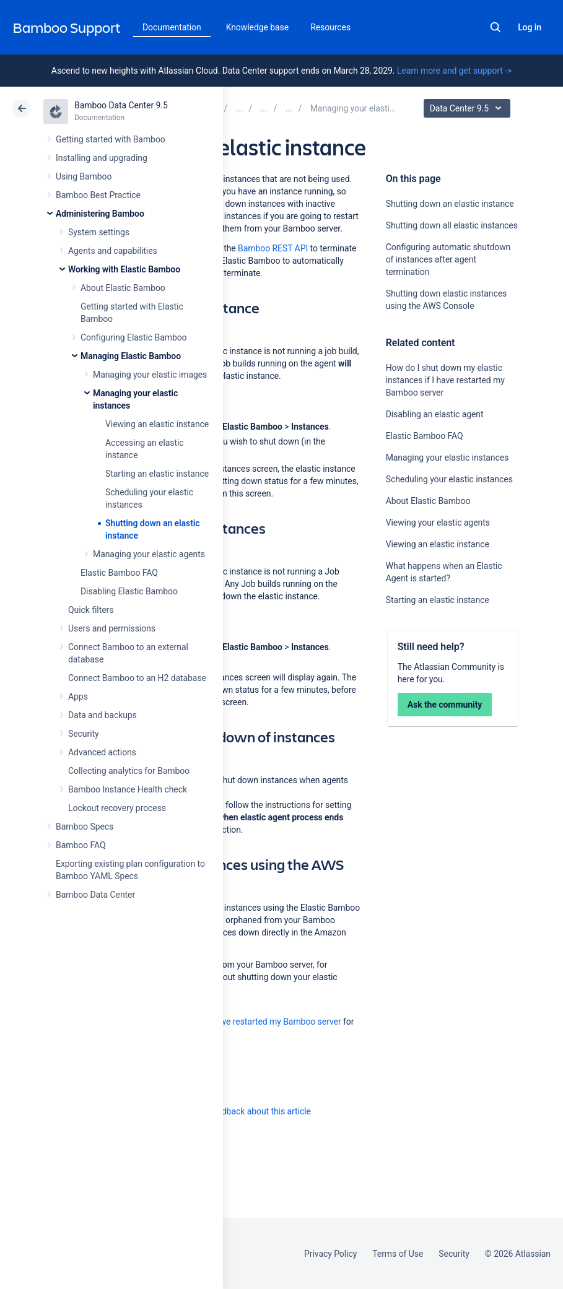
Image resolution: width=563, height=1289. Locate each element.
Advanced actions (102, 752)
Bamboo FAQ (80, 845)
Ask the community (445, 705)
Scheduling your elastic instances (449, 479)
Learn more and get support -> (454, 71)
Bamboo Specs (84, 826)
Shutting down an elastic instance (450, 204)
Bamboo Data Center (95, 895)
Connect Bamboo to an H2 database (137, 678)
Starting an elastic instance (157, 474)
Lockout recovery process (117, 808)
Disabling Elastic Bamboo (129, 591)
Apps (78, 696)
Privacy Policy (330, 1254)
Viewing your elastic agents (438, 522)
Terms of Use (397, 1254)
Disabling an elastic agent (435, 414)
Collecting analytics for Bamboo (129, 771)
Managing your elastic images (150, 375)
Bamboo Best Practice (98, 195)
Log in (529, 27)
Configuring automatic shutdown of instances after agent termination (448, 259)
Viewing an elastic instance (157, 424)
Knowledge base (257, 27)
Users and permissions (111, 628)
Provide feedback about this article (245, 1111)
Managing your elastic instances (447, 457)
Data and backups (102, 715)
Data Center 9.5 (468, 108)
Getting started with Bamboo (110, 139)
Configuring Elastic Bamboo (134, 337)
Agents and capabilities (112, 251)
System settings (98, 232)
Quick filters (90, 610)
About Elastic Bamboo (123, 288)
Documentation (171, 27)
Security (83, 734)
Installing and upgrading (101, 158)
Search (495, 27)
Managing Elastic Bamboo (131, 356)
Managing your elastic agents (149, 554)
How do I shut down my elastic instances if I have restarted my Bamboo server (445, 380)
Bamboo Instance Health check (127, 789)
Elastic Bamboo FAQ (119, 573)
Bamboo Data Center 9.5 (121, 105)
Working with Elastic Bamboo (124, 269)
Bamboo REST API (273, 248)
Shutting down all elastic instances (452, 225)
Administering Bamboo (100, 214)
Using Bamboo (83, 176)
